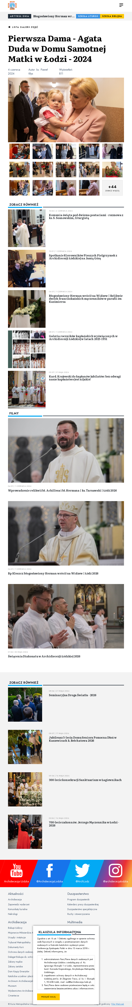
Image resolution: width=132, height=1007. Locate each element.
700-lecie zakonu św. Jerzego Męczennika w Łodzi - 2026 (84, 823)
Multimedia (74, 922)
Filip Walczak (117, 1004)
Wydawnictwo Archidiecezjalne (23, 990)
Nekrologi (13, 914)
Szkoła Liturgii (88, 16)
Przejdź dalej (48, 997)
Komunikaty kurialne (17, 909)
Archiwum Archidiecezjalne (21, 981)
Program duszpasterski (78, 899)
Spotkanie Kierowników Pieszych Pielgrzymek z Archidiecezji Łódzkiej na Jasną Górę (83, 256)
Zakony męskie (15, 961)
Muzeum (12, 986)
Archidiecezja (15, 899)
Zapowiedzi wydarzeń (19, 904)
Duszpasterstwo (78, 893)
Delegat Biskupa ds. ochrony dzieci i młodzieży (31, 957)
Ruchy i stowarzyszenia (78, 914)
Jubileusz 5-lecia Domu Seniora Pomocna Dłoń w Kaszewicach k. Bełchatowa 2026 (83, 739)
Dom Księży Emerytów (18, 971)
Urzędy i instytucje (17, 937)
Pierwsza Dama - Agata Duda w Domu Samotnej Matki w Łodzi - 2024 (57, 48)
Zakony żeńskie (15, 966)
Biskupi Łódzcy (15, 928)
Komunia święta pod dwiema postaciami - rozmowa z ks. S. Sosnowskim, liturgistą (86, 216)
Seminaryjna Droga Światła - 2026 (72, 695)
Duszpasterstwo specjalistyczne (82, 909)
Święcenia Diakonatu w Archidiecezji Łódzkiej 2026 (44, 656)
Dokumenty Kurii (16, 947)
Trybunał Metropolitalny (19, 942)
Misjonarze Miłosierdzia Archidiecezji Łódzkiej (30, 932)
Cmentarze (13, 995)
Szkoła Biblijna (112, 16)
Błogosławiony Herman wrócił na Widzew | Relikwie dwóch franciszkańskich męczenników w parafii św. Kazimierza (54, 16)
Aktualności (15, 893)
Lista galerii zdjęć (25, 27)
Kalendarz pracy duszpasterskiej (83, 904)
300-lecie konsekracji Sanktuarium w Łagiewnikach (85, 780)
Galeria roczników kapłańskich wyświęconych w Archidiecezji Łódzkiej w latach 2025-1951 (83, 337)
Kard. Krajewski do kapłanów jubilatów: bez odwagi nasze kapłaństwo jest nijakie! (85, 377)
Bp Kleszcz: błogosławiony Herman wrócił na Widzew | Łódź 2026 (53, 573)
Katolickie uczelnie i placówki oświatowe (27, 976)
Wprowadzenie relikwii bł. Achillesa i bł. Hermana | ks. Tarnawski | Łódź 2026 (62, 490)
